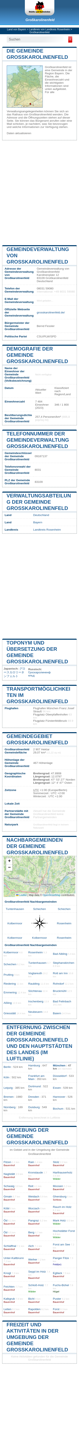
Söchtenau (35, 991)
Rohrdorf (58, 983)
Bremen (9, 1096)
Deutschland (41, 515)
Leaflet (21, 895)
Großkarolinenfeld (40, 20)
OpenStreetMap (51, 895)
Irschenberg (35, 1001)
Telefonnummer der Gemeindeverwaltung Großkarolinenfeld (38, 440)
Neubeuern (35, 1011)
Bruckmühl (59, 991)
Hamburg (34, 1065)
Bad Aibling (60, 953)
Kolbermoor (14, 923)
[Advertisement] (39, 192)
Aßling (8, 1002)
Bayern (37, 522)
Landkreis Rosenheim (47, 529)
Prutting (8, 974)
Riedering (10, 983)
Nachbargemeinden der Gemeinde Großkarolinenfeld (37, 846)
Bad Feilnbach (62, 1001)
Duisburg (34, 1107)
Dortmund (34, 1086)
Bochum (58, 1108)
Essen (57, 1087)
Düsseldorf (60, 1075)
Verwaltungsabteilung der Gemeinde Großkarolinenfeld (39, 502)
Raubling (34, 983)
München (59, 1065)
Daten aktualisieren (19, 133)
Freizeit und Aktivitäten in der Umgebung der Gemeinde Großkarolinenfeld (37, 1337)
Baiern (57, 1013)
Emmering (10, 992)
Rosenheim (64, 923)
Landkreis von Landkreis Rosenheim (49, 29)
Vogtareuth (35, 973)
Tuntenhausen (15, 909)
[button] (9, 861)
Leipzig (8, 1087)
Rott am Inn (60, 973)
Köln (6, 1077)
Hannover (59, 1096)
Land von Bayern (16, 29)
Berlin (7, 1066)
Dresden (33, 1096)
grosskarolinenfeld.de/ (51, 312)
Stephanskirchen (63, 962)
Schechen (39, 909)
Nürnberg (10, 1107)
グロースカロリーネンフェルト (14, 672)
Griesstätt (10, 1013)
